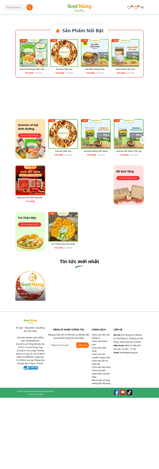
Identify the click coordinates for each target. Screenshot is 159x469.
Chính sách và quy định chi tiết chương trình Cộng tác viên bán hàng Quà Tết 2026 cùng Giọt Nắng (30, 360)
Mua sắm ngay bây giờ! (30, 206)
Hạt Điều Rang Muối (94, 140)
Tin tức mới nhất (79, 332)
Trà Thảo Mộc (27, 289)
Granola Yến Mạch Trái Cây (129, 222)
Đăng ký (83, 416)
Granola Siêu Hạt (64, 140)
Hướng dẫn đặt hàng (101, 454)
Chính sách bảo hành (101, 438)
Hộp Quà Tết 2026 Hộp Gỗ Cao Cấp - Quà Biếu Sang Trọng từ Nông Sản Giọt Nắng (30, 268)
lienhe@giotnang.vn (129, 423)
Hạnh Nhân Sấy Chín (125, 140)
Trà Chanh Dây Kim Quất (63, 315)
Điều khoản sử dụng (101, 451)
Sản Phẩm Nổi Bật (79, 101)
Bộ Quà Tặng (125, 242)
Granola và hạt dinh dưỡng (28, 198)
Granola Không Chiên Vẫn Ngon (34, 140)
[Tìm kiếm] (29, 7)
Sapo (41, 465)
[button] (78, 91)
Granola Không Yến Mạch (96, 222)
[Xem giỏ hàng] (135, 7)
